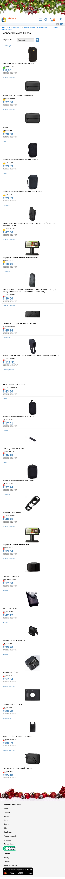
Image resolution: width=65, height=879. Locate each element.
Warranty (7, 820)
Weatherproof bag (10, 672)
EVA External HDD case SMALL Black (19, 63)
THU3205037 (8, 420)
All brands (7, 840)
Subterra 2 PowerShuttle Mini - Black (18, 416)
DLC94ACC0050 (9, 295)
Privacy (6, 858)
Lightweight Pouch (11, 576)
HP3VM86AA (8, 547)
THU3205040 (8, 162)
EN (62, 24)
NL (58, 24)
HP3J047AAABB (9, 771)
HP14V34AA (7, 130)
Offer (5, 828)
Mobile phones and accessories (36, 28)
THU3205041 (8, 194)
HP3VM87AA (8, 260)
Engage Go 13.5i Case (12, 704)
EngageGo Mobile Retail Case (16, 544)
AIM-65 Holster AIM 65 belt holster (17, 736)
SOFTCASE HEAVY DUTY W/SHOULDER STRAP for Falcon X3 (31, 355)
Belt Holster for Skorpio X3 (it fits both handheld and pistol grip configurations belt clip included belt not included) (29, 290)
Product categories (10, 836)
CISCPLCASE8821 (10, 388)
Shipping (7, 816)
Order (6, 808)
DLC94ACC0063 (9, 359)
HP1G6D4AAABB (9, 579)
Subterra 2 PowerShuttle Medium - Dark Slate (22, 191)
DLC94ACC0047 (9, 515)
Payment (7, 812)
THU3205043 (8, 483)
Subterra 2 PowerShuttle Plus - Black (19, 480)
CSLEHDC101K (9, 66)
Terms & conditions (11, 865)
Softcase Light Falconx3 (13, 512)
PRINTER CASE (10, 608)
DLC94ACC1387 (9, 228)
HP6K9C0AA (7, 707)
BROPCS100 (8, 611)
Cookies (7, 862)
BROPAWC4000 (9, 675)
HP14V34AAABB (9, 98)
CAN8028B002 (8, 451)
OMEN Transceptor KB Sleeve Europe (19, 323)
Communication (15, 28)
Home (4, 28)
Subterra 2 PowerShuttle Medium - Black (20, 159)
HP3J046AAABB (9, 327)
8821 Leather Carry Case (14, 384)
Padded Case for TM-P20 (14, 640)
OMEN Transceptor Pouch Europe (17, 768)
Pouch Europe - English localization (18, 95)
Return (6, 824)
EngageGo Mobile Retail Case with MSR (20, 257)
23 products (7, 40)
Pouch (5, 127)
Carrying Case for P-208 (13, 448)
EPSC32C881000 (9, 643)
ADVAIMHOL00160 (10, 739)
